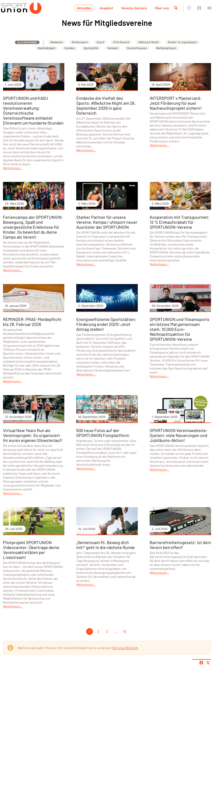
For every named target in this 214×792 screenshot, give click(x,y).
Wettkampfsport (166, 48)
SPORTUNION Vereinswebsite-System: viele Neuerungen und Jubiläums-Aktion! (179, 435)
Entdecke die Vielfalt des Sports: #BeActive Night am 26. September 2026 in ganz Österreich (106, 105)
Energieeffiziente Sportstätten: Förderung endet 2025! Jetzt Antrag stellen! (106, 324)
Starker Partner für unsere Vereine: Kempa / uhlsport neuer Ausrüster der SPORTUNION (106, 221)
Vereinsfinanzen (137, 48)
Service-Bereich (125, 648)
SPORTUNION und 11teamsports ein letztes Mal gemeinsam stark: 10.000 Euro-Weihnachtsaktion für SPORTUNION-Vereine (179, 329)
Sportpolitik (91, 48)
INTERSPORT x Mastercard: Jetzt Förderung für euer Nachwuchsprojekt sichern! (176, 102)
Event (100, 42)
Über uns (162, 8)
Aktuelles (84, 8)
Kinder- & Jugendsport (182, 42)
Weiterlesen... (12, 168)
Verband (112, 48)
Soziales (70, 48)
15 (124, 631)
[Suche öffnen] (176, 8)
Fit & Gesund (121, 42)
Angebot (106, 8)
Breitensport (80, 42)
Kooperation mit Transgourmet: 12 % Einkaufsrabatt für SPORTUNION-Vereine (179, 221)
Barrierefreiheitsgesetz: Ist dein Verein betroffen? (180, 545)
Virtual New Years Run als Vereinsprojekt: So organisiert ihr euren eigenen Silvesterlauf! (33, 435)
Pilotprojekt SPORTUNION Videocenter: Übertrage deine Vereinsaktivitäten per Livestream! (31, 550)
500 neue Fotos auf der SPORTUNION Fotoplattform (102, 433)
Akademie (56, 42)
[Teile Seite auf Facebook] (201, 663)
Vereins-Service (134, 8)
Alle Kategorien (27, 42)
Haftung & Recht (148, 42)
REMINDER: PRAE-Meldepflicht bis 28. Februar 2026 (32, 322)
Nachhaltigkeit (46, 48)
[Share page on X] (208, 663)
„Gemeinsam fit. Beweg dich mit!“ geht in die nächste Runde (105, 545)
